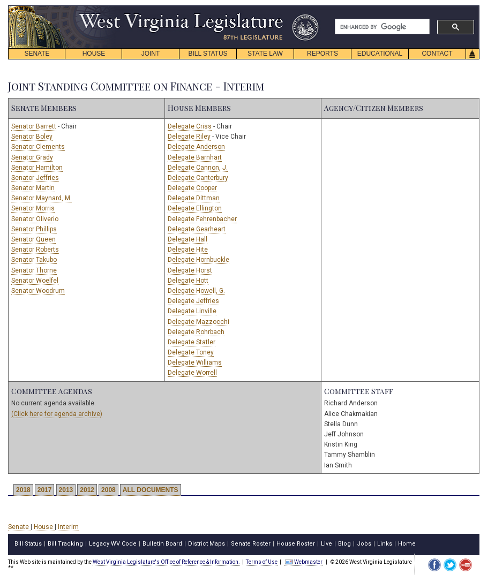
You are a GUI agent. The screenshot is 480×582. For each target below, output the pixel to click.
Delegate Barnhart (195, 157)
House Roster (295, 543)
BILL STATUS (207, 53)
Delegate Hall (187, 239)
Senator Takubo (34, 259)
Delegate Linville (192, 311)
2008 (108, 490)
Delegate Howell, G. (196, 290)
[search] (381, 27)
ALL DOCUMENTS (150, 490)
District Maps (206, 543)
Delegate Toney (191, 352)
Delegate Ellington (195, 208)
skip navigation (310, 8)
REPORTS (322, 53)
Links (384, 543)
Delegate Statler (191, 342)
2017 (45, 490)
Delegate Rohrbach (196, 332)
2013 (66, 490)
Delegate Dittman (194, 198)
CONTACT (437, 53)
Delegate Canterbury (198, 178)
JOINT (150, 53)
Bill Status (28, 543)
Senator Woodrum (38, 290)
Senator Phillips (34, 229)
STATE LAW (265, 53)
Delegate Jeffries (193, 301)
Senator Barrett (33, 126)
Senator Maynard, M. (41, 198)
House (44, 527)
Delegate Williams (195, 362)
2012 (87, 490)
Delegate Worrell (192, 372)
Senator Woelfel (34, 280)
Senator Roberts (35, 249)
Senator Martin (33, 188)
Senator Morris (33, 208)
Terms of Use (262, 562)
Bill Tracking (65, 543)
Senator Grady (32, 157)
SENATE (36, 53)
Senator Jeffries (35, 178)
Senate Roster (251, 543)
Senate (19, 527)
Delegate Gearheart (197, 229)
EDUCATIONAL (379, 53)
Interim (68, 527)
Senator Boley (31, 136)
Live (326, 543)
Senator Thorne (34, 270)
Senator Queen (33, 239)
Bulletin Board (162, 543)
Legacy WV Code (113, 543)
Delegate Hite (188, 249)
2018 (23, 490)
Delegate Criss (190, 126)
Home (407, 543)
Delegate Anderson (196, 146)
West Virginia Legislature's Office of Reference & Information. (166, 562)
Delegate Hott (188, 280)
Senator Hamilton (37, 167)
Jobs (364, 543)
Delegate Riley (189, 136)
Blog (344, 543)
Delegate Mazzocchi (198, 322)
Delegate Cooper (192, 188)
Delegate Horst (190, 270)
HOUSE (94, 53)
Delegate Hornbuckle (198, 259)
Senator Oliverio (34, 219)
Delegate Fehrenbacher (202, 219)
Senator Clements (38, 146)
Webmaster (303, 562)
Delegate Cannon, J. (198, 167)
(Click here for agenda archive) (56, 414)
